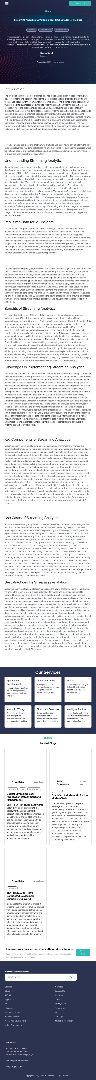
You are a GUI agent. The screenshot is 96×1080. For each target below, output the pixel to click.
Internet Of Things (45, 29)
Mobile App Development (15, 1021)
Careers (58, 1000)
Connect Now (83, 952)
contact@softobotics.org (17, 1061)
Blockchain (9, 1008)
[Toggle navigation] (7, 3)
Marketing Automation (64, 1021)
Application (9, 1000)
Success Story (60, 991)
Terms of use (60, 1008)
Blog (57, 1012)
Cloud (22, 789)
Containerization (34, 789)
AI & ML (8, 995)
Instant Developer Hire (14, 1025)
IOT (6, 1004)
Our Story (59, 995)
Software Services (12, 1017)
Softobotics (49, 1076)
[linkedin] (44, 69)
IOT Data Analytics (61, 29)
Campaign (59, 1017)
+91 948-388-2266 (14, 1067)
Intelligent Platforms (13, 1012)
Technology (31, 29)
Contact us (80, 3)
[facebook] (41, 69)
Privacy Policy (60, 1004)
